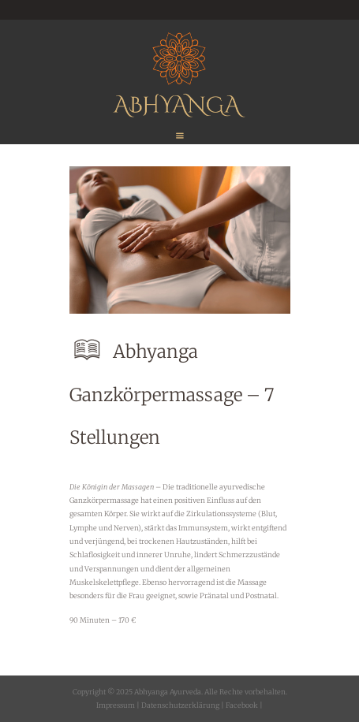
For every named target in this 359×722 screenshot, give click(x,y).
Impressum (115, 705)
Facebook (241, 705)
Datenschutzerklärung (180, 705)
